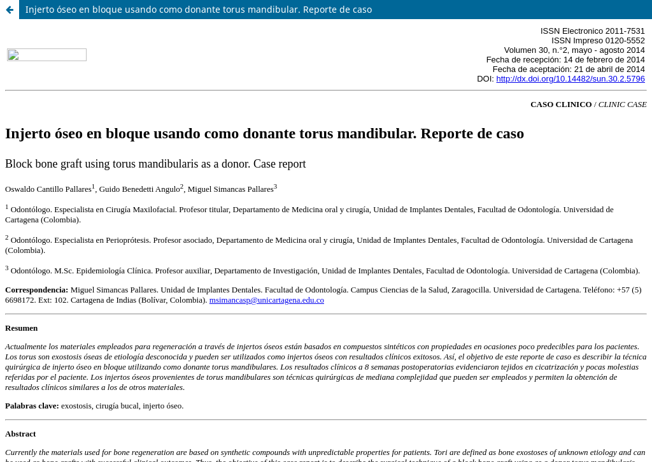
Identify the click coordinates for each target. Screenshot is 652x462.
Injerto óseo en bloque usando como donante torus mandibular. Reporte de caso (198, 9)
